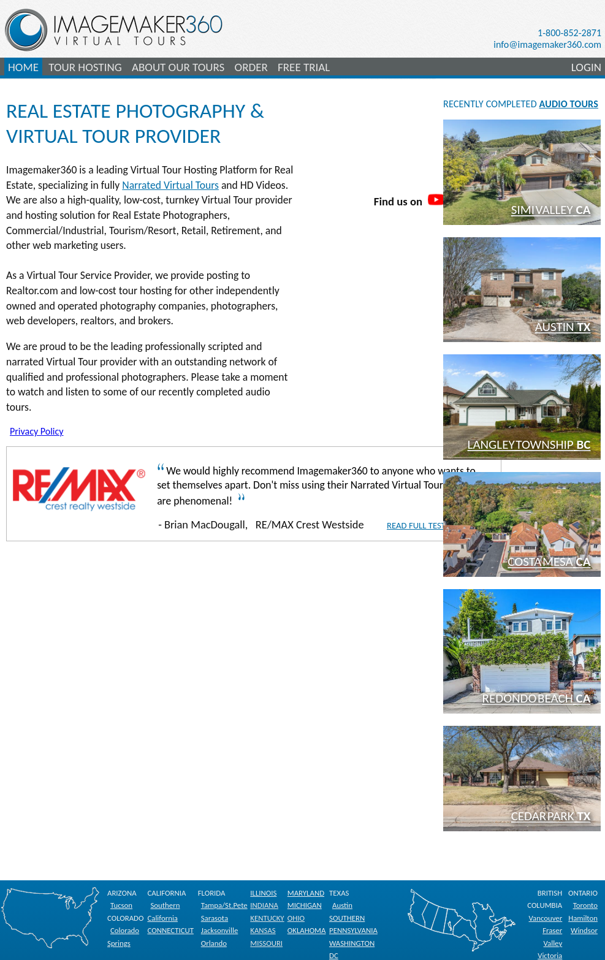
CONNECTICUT (170, 930)
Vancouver (546, 918)
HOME (23, 67)
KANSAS (262, 930)
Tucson (121, 905)
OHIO (296, 918)
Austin (342, 905)
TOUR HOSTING (84, 67)
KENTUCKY (267, 918)
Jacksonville (219, 930)
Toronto (585, 905)
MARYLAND (305, 892)
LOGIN (586, 67)
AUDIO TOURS (568, 104)
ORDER (251, 67)
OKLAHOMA (306, 930)
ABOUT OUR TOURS (178, 67)
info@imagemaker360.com (547, 44)
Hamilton (583, 918)
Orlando (214, 943)
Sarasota (214, 918)
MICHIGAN (304, 905)
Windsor (584, 930)
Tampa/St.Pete (224, 905)
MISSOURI (266, 943)
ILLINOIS (263, 892)
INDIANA (264, 905)
